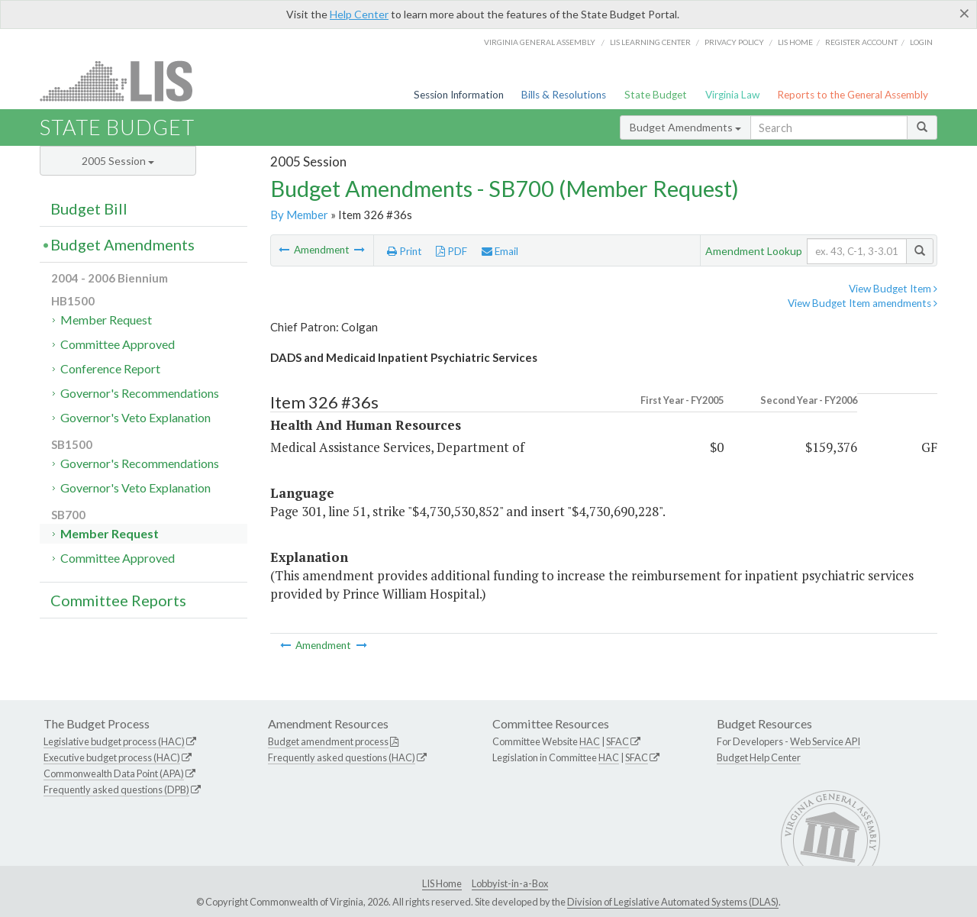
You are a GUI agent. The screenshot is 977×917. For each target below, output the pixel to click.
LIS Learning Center (650, 42)
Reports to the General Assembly (852, 95)
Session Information (459, 95)
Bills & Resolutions (563, 95)
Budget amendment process (328, 741)
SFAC (617, 741)
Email (500, 251)
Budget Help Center (759, 757)
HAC (589, 741)
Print (404, 251)
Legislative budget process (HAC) (114, 741)
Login (921, 42)
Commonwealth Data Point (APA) (114, 773)
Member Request (106, 319)
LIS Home (442, 883)
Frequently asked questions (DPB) (116, 789)
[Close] (964, 13)
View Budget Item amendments (862, 303)
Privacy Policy (734, 42)
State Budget (655, 95)
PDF (451, 251)
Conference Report (110, 368)
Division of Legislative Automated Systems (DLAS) (673, 902)
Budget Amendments (685, 127)
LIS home (795, 42)
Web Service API (825, 741)
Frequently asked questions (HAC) (341, 757)
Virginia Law (732, 95)
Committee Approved (117, 344)
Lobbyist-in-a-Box (510, 883)
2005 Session (118, 160)
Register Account (861, 42)
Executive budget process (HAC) (112, 757)
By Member (299, 214)
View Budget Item (893, 289)
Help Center (359, 14)
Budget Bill (88, 208)
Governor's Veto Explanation (135, 417)
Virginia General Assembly (539, 42)
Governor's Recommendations (139, 393)
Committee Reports (118, 600)
